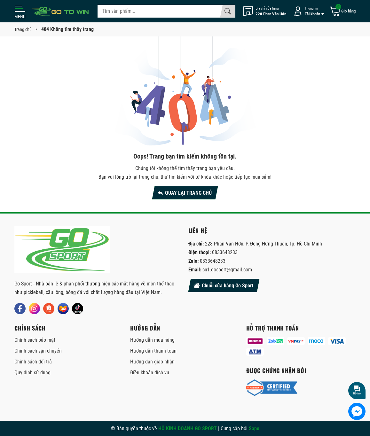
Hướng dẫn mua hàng (152, 340)
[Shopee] (48, 308)
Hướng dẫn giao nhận (152, 362)
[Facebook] (20, 308)
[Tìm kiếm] (227, 11)
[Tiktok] (77, 308)
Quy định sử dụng (32, 373)
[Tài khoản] (307, 11)
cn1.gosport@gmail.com (227, 270)
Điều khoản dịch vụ (149, 373)
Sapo (254, 428)
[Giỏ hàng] (342, 11)
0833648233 (225, 252)
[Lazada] (63, 308)
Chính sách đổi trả (33, 362)
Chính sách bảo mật (34, 340)
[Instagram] (34, 308)
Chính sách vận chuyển (38, 351)
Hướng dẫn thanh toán (153, 351)
